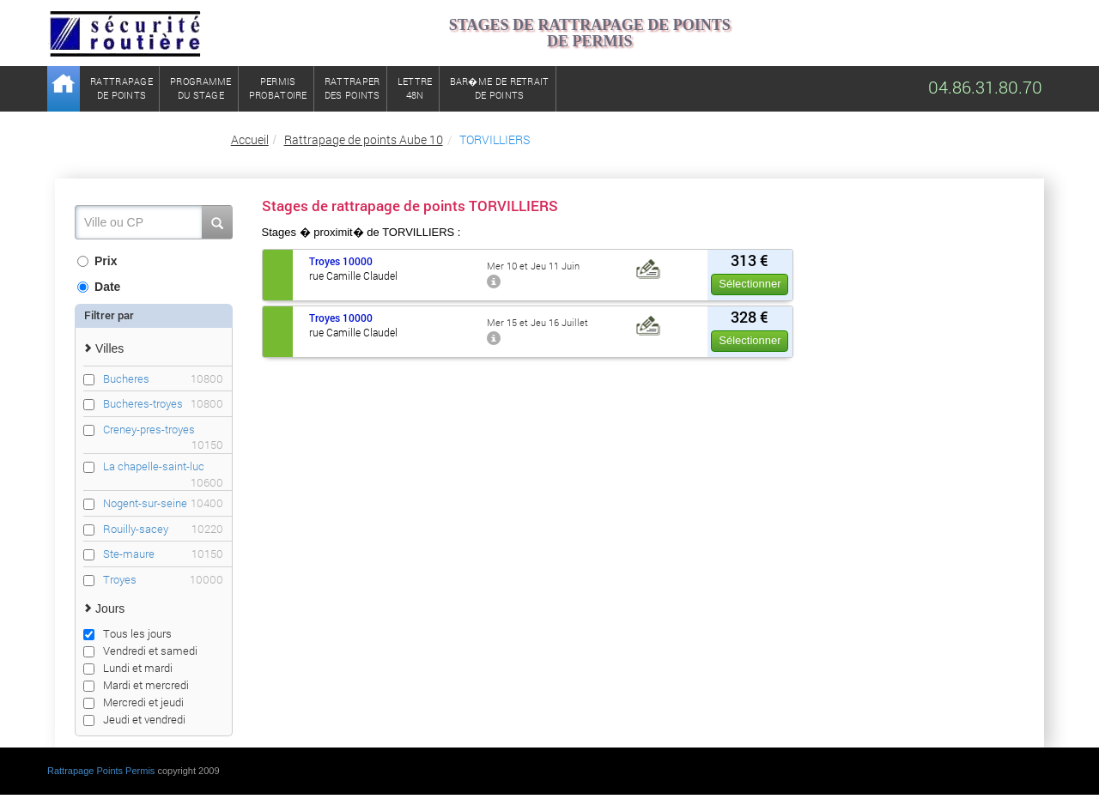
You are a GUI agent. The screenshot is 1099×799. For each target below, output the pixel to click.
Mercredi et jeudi (133, 702)
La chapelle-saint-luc (163, 466)
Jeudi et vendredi (134, 719)
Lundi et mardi (128, 667)
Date (98, 287)
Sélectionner (749, 283)
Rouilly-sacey (163, 529)
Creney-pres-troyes (163, 429)
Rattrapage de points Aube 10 (363, 139)
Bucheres (163, 379)
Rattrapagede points (121, 88)
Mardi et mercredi (136, 685)
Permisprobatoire (278, 88)
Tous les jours (127, 633)
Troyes (163, 580)
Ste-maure (163, 554)
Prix (97, 261)
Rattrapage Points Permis (101, 771)
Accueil (250, 139)
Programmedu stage (201, 88)
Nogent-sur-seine (163, 503)
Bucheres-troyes (163, 404)
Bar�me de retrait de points (500, 88)
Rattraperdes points (352, 88)
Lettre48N (415, 88)
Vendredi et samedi (140, 650)
